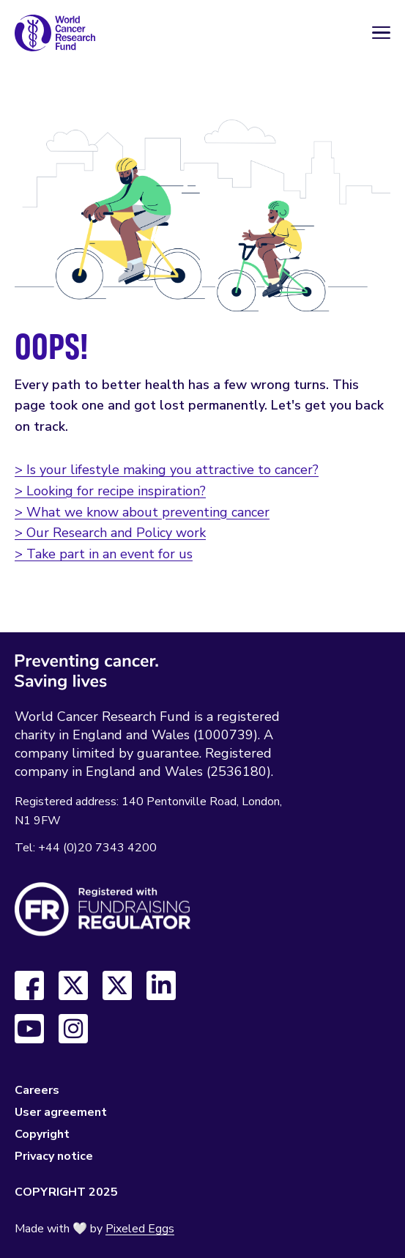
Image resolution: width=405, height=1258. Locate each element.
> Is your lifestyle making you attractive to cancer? (167, 469)
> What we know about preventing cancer (142, 512)
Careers (37, 1090)
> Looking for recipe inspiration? (110, 491)
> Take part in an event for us (104, 554)
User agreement (61, 1112)
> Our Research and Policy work (110, 532)
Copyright (42, 1134)
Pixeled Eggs (139, 1229)
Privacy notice (54, 1156)
